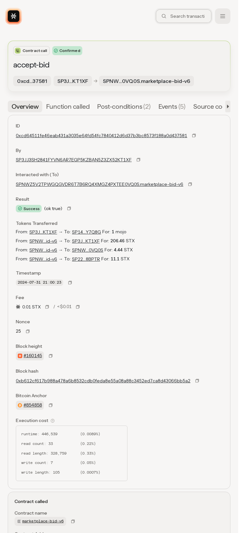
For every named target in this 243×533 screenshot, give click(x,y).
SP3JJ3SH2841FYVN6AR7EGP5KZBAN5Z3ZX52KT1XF (74, 160)
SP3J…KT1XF (43, 232)
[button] (226, 106)
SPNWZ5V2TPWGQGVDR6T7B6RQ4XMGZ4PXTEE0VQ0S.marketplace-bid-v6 (99, 184)
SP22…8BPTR (86, 259)
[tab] (25, 106)
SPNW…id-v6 (43, 241)
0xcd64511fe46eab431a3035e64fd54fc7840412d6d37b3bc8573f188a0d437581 (101, 135)
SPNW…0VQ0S (87, 250)
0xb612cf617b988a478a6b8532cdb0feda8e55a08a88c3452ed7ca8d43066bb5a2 (103, 381)
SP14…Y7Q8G (86, 232)
